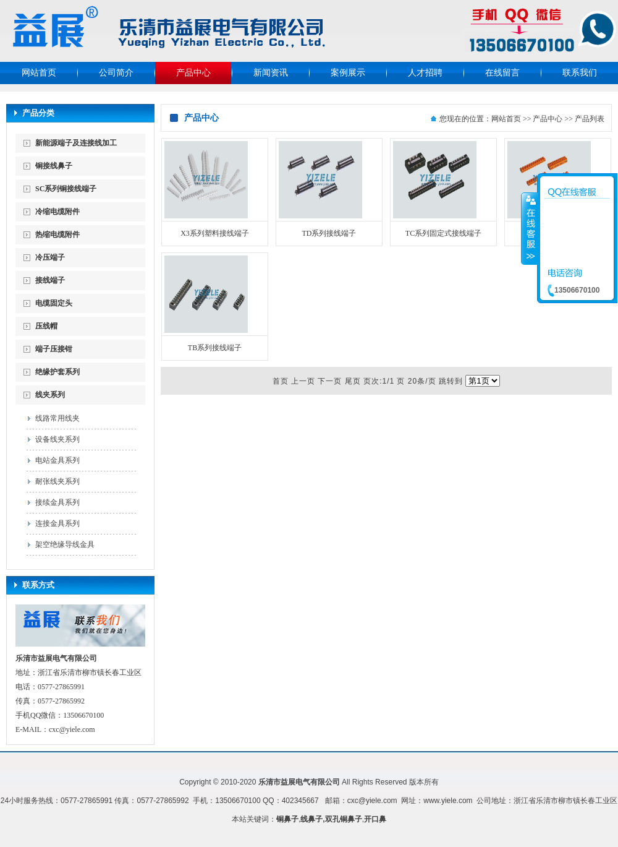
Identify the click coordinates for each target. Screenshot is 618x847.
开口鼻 (375, 819)
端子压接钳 (53, 349)
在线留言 (502, 72)
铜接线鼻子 (53, 165)
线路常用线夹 (57, 418)
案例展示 (348, 72)
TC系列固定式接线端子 (443, 233)
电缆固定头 (53, 303)
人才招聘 (425, 72)
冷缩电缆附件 (57, 211)
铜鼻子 (287, 819)
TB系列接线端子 (215, 347)
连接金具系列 (57, 523)
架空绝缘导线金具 (65, 544)
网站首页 (39, 72)
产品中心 (193, 72)
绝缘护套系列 (57, 372)
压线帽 (46, 326)
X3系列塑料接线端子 (214, 233)
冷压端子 (50, 257)
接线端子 (50, 280)
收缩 (529, 228)
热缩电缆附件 (57, 234)
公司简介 (116, 72)
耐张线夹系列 (57, 481)
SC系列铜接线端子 (65, 188)
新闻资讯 (270, 72)
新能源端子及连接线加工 (76, 143)
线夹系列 (50, 394)
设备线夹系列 (57, 439)
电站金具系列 (57, 460)
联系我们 (579, 72)
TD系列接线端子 (329, 233)
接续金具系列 (57, 502)
